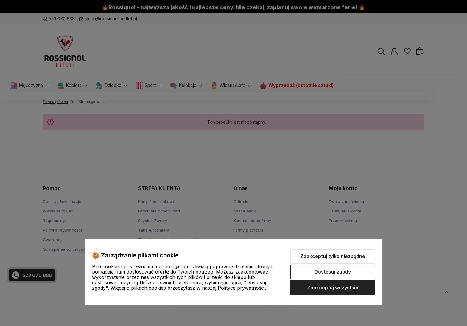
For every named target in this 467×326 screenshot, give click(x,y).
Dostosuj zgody (333, 272)
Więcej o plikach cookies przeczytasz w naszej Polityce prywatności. (188, 288)
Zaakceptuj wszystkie (332, 288)
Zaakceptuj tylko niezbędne (332, 256)
